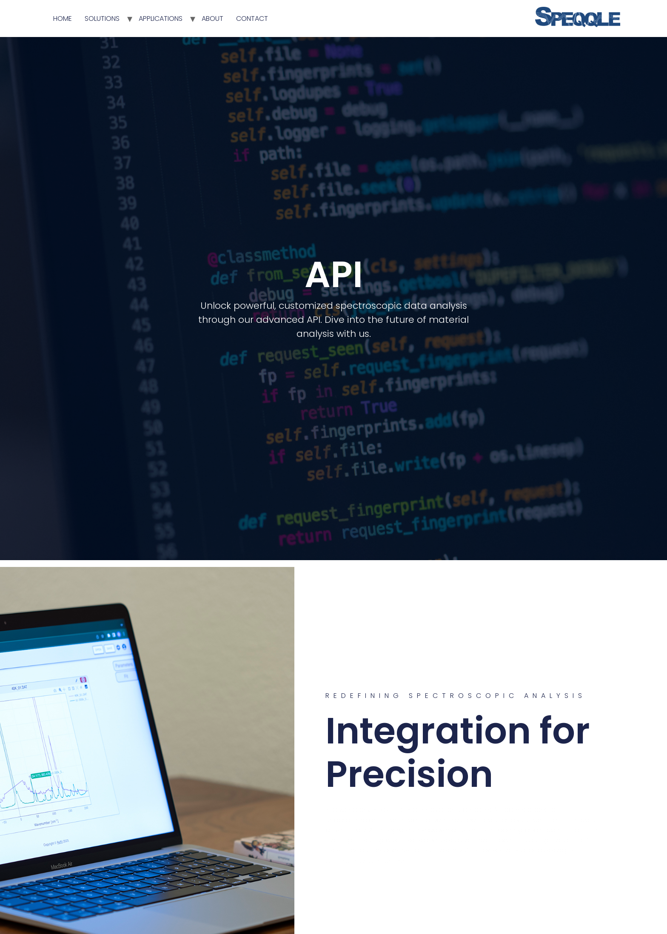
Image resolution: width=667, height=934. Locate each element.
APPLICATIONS (160, 18)
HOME (62, 18)
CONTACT (252, 18)
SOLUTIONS (102, 18)
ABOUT (212, 18)
